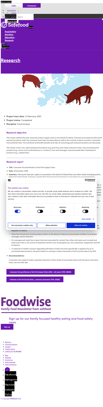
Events (13, 13)
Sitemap (8, 357)
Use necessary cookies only (22, 225)
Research (9, 40)
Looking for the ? (13, 351)
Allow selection (51, 225)
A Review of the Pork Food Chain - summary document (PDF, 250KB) (35, 279)
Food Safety (10, 31)
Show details (86, 219)
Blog (6, 355)
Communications (11, 344)
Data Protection (10, 364)
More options (6, 64)
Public (14, 5)
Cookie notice (10, 349)
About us (8, 342)
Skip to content (6, 2)
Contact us (9, 360)
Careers (8, 347)
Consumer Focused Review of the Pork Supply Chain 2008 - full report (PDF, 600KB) (40, 272)
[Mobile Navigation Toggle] (3, 46)
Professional (31, 5)
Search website (10, 17)
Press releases (10, 362)
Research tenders (14, 68)
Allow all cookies (80, 225)
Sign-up (7, 327)
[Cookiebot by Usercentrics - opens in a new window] (86, 180)
